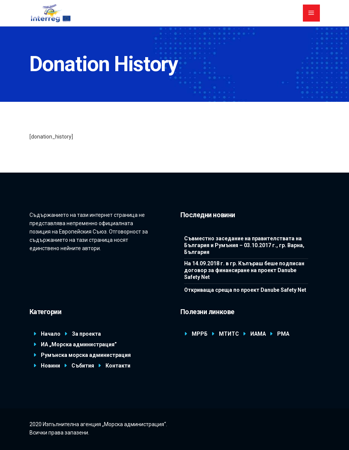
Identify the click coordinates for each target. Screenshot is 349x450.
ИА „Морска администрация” (79, 344)
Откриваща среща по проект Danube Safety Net (245, 290)
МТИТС (229, 334)
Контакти (117, 366)
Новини (50, 366)
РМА (283, 334)
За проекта (86, 334)
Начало (50, 334)
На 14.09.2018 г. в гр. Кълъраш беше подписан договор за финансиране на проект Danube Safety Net (244, 270)
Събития (82, 366)
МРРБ (200, 334)
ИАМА (258, 334)
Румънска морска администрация (86, 355)
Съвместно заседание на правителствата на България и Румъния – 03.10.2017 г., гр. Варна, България (244, 245)
